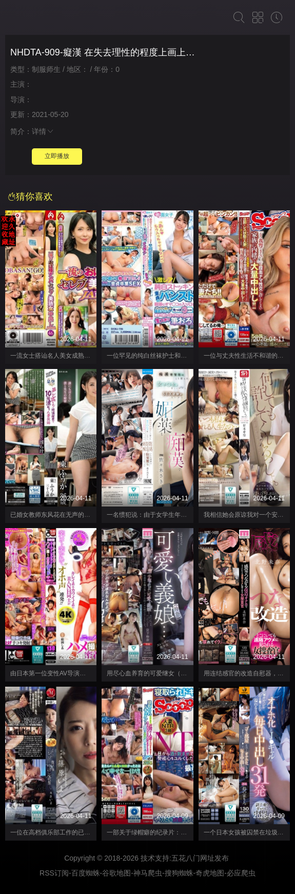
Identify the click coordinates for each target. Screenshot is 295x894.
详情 (43, 131)
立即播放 (57, 156)
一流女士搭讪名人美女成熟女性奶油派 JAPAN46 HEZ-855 (89, 355)
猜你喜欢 (30, 196)
